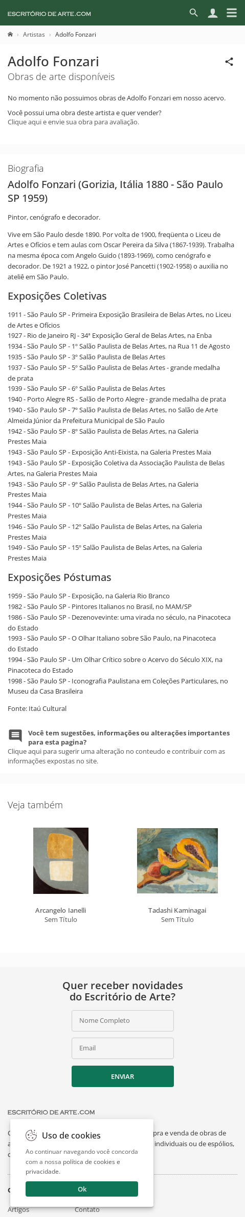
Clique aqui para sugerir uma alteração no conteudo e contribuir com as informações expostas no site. (119, 746)
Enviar (122, 1076)
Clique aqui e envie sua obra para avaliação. (73, 121)
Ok (82, 1189)
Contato (87, 1209)
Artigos (18, 1209)
